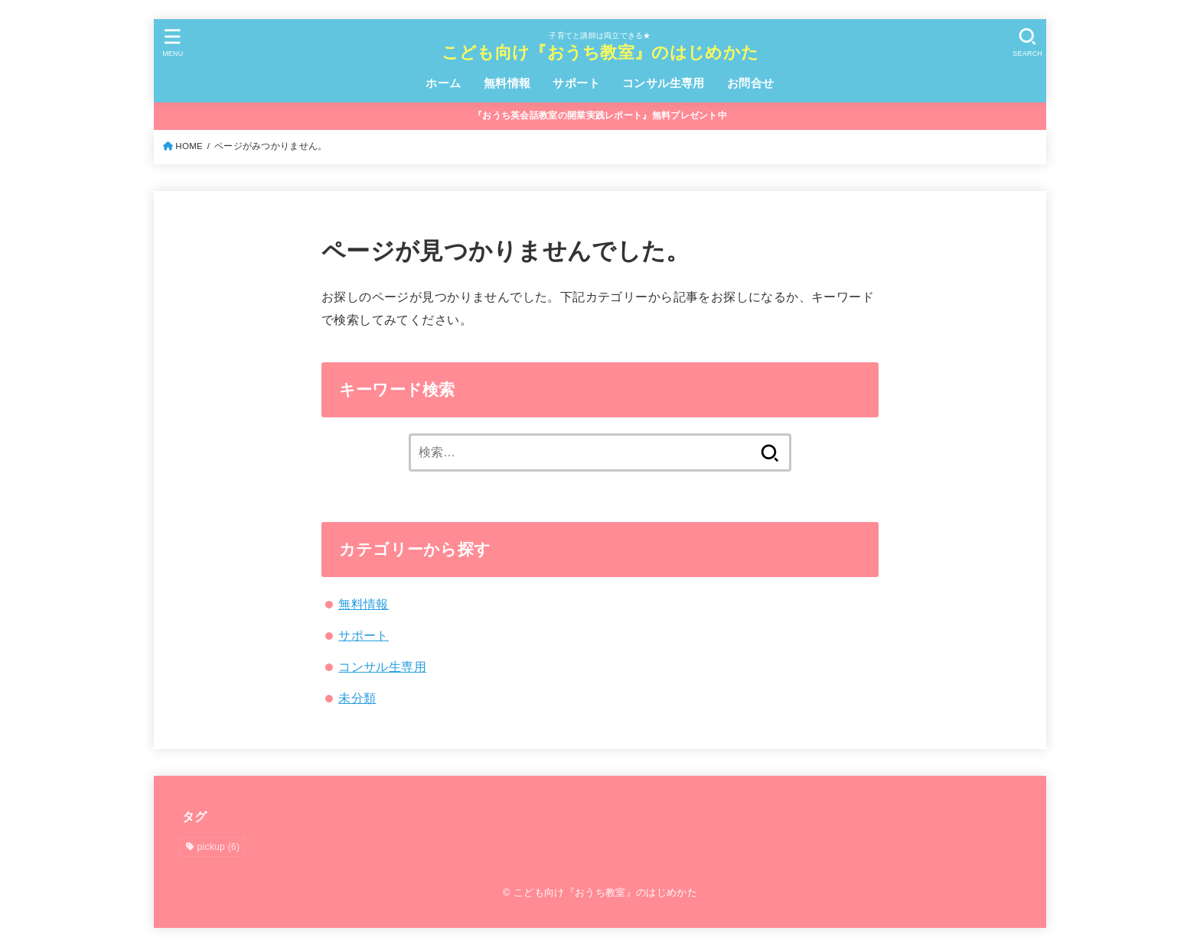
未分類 (357, 698)
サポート (576, 83)
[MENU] (173, 42)
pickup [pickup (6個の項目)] (218, 847)
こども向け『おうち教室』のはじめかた (600, 52)
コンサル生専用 (663, 83)
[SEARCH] (1027, 42)
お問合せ (750, 83)
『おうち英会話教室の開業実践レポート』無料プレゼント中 (600, 115)
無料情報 (507, 83)
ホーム (443, 83)
